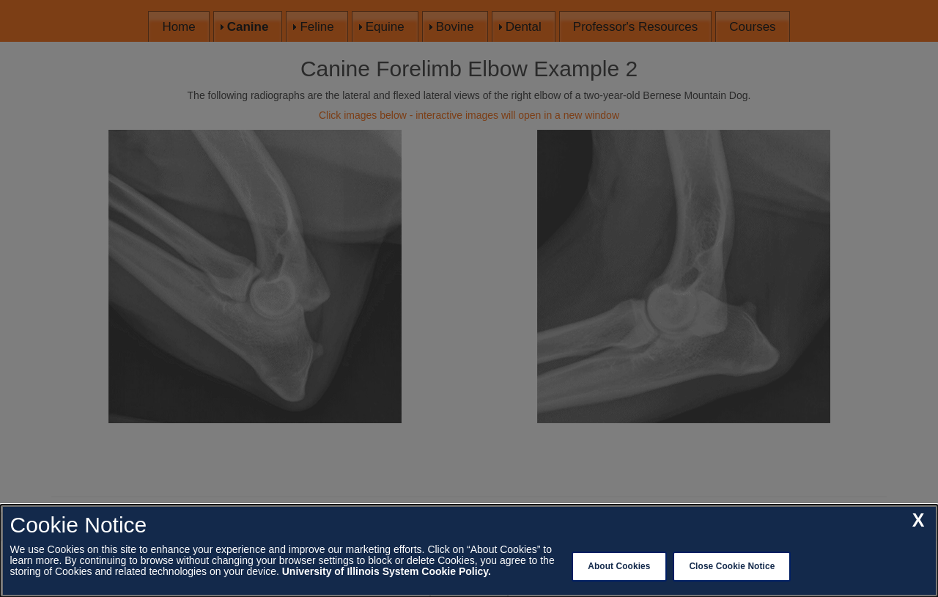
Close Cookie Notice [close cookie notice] (732, 566)
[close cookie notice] (918, 520)
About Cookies (619, 566)
